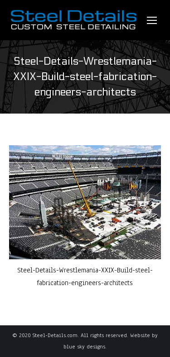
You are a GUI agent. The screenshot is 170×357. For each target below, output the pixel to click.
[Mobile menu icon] (152, 20)
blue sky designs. (85, 346)
